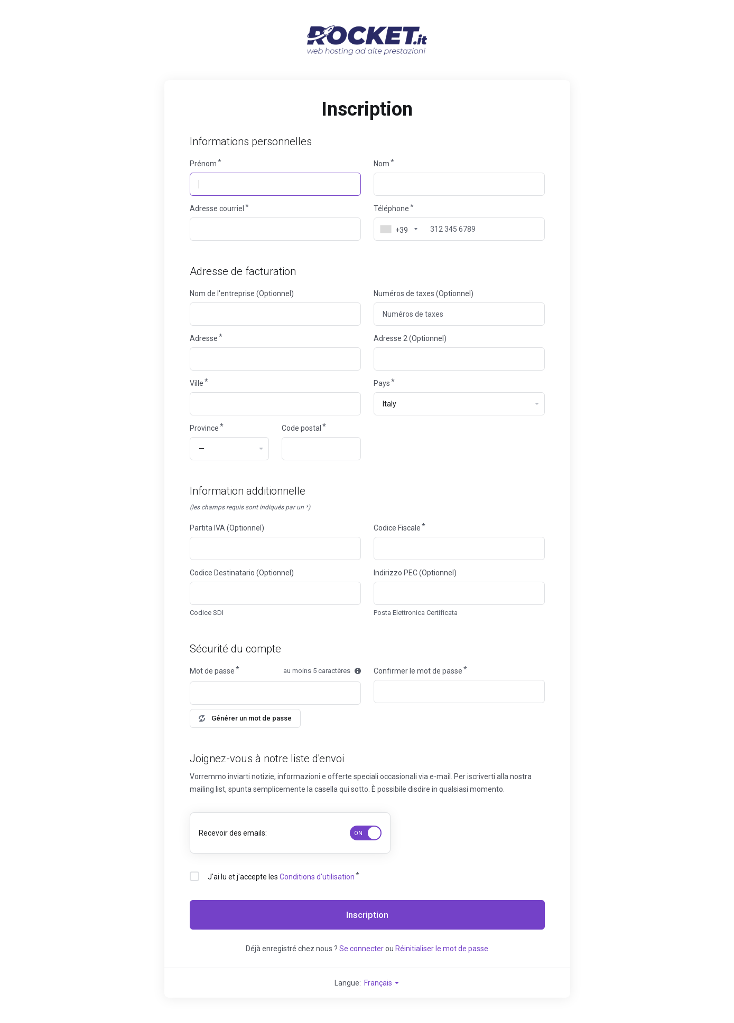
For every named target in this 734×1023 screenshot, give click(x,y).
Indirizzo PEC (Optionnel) (415, 573)
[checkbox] (194, 876)
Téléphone (391, 208)
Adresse (204, 338)
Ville (196, 383)
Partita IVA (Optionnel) (227, 528)
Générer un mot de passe (245, 718)
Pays (382, 383)
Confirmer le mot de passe (418, 671)
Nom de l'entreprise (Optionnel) (242, 293)
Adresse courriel (217, 208)
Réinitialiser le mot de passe (441, 948)
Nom (381, 163)
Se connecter (361, 948)
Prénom (203, 163)
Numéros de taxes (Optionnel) (423, 293)
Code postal (301, 428)
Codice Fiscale (397, 528)
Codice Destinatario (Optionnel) (242, 573)
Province (204, 428)
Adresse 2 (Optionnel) (410, 338)
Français (382, 983)
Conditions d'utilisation (317, 877)
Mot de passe (212, 671)
